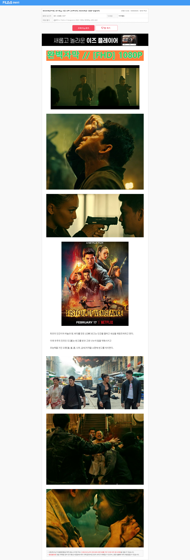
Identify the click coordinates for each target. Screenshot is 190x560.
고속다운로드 (83, 28)
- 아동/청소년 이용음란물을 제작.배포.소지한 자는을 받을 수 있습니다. (91, 552)
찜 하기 (106, 28)
